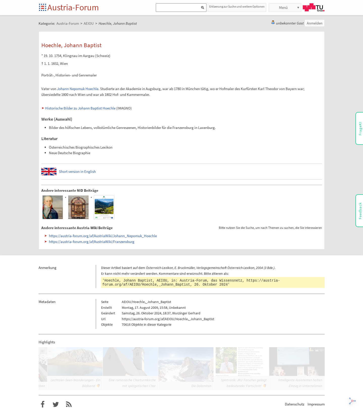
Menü (283, 7)
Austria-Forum (73, 7)
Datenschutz (294, 404)
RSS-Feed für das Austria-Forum (69, 404)
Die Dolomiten (201, 385)
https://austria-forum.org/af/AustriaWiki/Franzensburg (91, 241)
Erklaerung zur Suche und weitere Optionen (237, 6)
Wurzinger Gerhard (186, 313)
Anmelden (314, 23)
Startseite (43, 7)
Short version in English (77, 171)
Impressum (316, 404)
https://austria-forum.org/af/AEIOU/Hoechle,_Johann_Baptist (168, 319)
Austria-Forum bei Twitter (56, 404)
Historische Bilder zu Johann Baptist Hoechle (80, 108)
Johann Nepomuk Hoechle (77, 88)
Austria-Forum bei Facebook (43, 404)
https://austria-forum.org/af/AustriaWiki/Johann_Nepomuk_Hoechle (103, 235)
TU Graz (313, 7)
